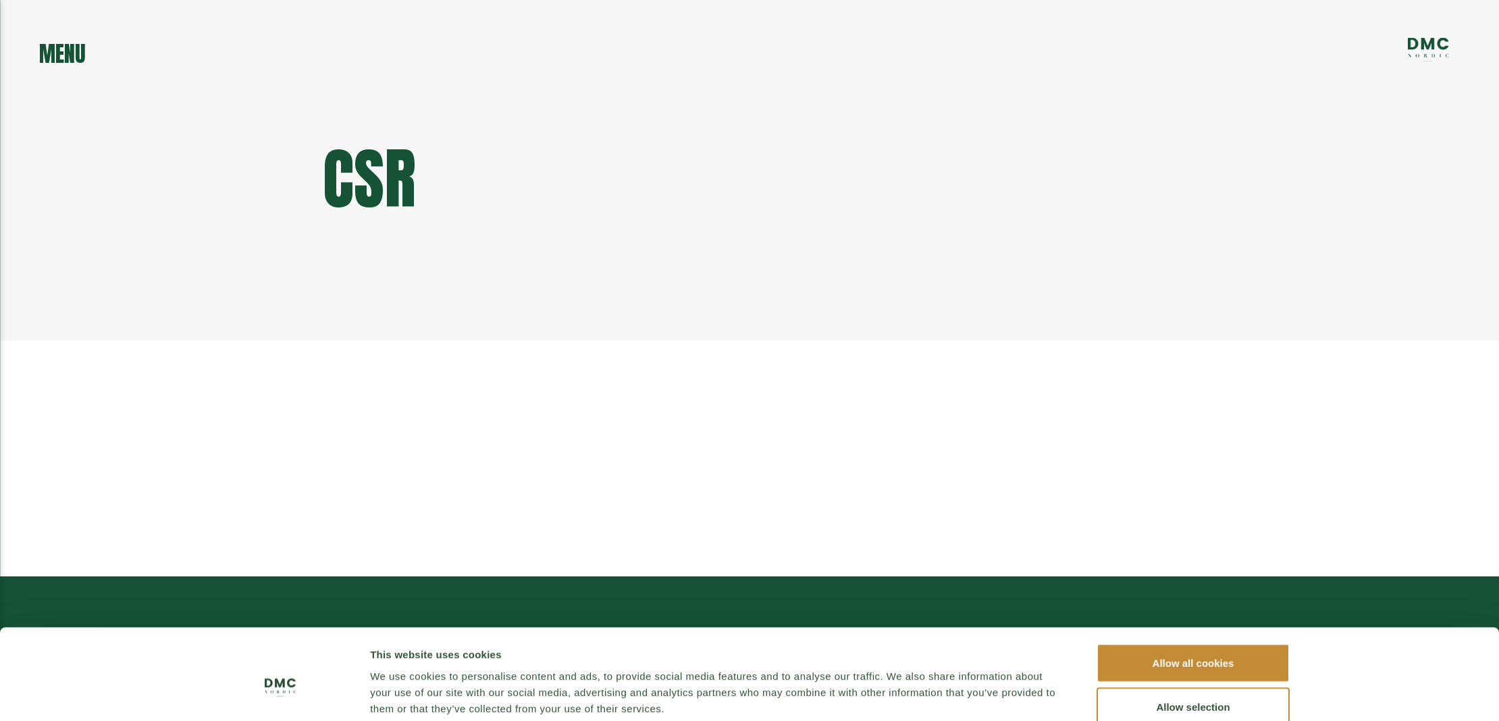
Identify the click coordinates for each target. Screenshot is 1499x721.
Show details (901, 647)
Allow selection (1193, 601)
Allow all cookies (1193, 557)
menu (62, 50)
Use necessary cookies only (1193, 645)
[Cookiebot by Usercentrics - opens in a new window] (280, 655)
